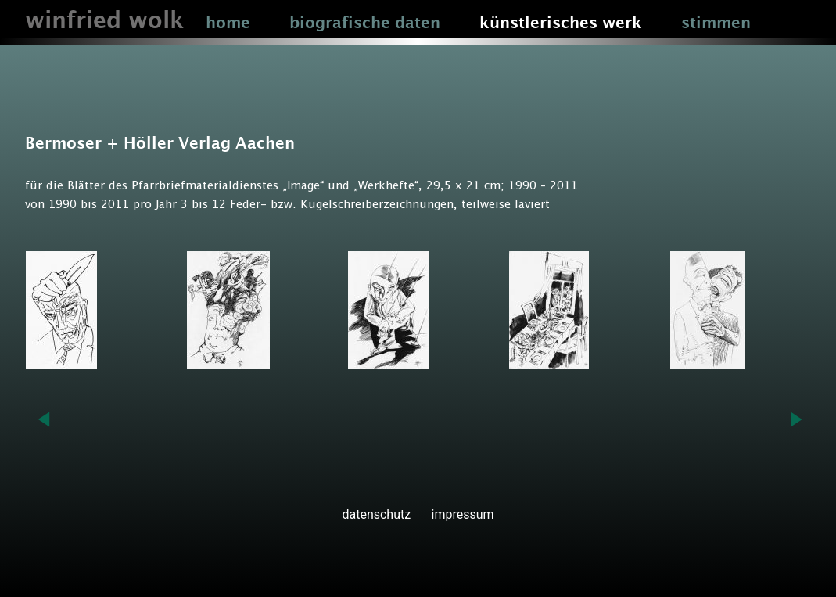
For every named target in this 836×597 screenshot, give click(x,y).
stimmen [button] (716, 23)
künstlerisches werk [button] (560, 23)
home (228, 23)
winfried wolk (104, 21)
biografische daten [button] (364, 23)
